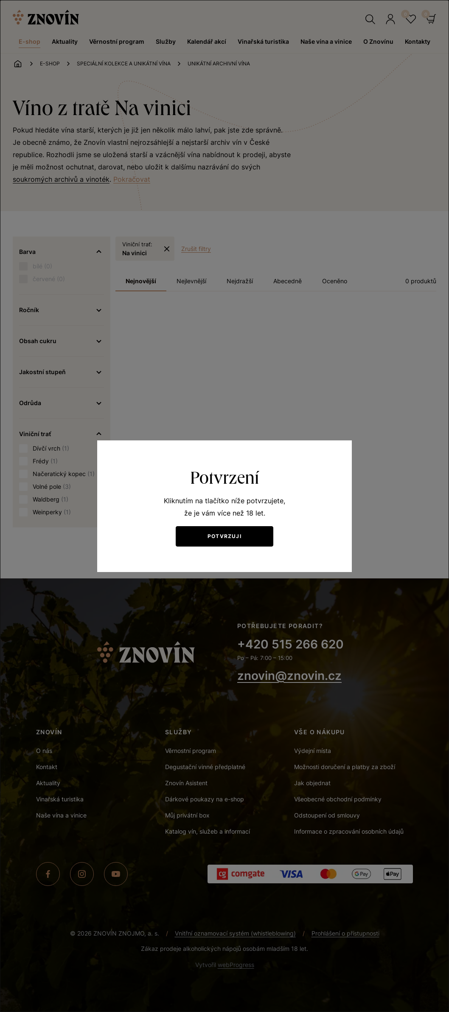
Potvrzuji (224, 536)
